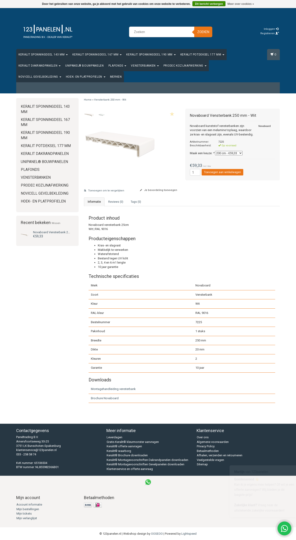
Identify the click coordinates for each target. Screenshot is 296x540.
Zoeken (203, 32)
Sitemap (202, 464)
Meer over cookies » (240, 4)
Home (88, 99)
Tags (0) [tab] (136, 201)
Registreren (269, 33)
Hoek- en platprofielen (85, 76)
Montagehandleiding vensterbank (113, 389)
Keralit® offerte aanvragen (124, 446)
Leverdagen (114, 437)
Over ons (203, 437)
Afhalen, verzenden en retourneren (219, 455)
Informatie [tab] (94, 201)
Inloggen (271, 29)
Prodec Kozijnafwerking (185, 65)
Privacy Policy (206, 446)
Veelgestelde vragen (210, 460)
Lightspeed (189, 533)
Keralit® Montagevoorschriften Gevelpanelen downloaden (145, 464)
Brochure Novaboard (105, 398)
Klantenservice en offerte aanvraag (130, 469)
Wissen (56, 223)
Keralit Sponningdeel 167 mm (97, 54)
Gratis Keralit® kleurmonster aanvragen (133, 442)
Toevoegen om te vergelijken (104, 190)
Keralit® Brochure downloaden (127, 455)
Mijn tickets (24, 513)
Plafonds (117, 65)
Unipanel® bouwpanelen (84, 65)
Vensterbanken (145, 65)
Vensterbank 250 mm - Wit (58, 232)
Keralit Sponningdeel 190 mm (151, 54)
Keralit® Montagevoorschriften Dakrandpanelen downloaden (147, 460)
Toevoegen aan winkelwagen (222, 172)
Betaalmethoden (208, 451)
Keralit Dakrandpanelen (39, 65)
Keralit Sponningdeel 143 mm (43, 54)
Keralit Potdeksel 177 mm (202, 54)
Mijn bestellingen (27, 509)
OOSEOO (157, 533)
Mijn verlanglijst (26, 518)
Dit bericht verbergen (209, 4)
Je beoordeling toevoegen (158, 190)
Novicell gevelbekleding (39, 76)
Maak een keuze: (202, 153)
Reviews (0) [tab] (115, 201)
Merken (116, 76)
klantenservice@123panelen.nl (36, 450)
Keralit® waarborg (119, 451)
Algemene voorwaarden (213, 442)
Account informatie (29, 504)
